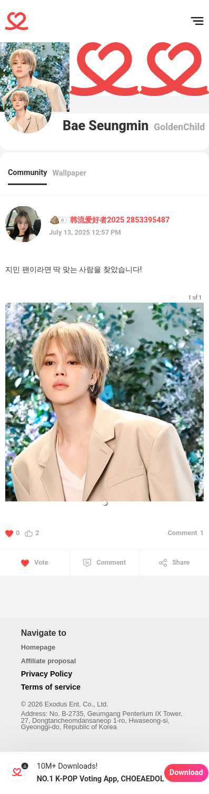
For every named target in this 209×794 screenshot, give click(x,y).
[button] (105, 503)
